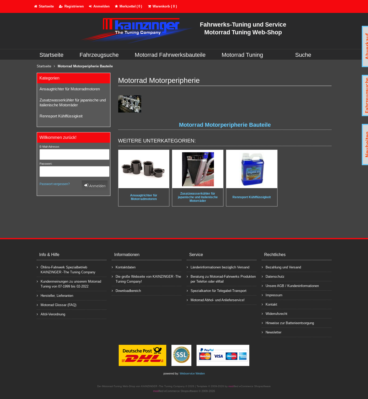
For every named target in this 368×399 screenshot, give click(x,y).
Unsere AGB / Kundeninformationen (290, 285)
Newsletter (271, 332)
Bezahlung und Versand (281, 267)
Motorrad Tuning (242, 55)
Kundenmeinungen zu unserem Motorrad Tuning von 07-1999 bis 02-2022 (69, 283)
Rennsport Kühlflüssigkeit (61, 116)
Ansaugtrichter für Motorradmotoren (70, 89)
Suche (303, 55)
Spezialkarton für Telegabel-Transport (216, 290)
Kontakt (269, 304)
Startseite (52, 55)
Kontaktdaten (124, 267)
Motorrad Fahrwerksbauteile (170, 55)
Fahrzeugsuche (99, 55)
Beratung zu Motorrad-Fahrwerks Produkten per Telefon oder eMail (221, 278)
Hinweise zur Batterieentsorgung (288, 323)
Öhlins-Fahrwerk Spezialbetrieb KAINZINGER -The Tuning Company (66, 269)
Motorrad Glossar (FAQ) (56, 304)
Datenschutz (273, 276)
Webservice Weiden (192, 373)
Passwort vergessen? (55, 184)
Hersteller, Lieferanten (55, 295)
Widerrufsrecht (274, 313)
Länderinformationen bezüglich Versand (218, 267)
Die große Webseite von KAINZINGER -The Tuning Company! (146, 278)
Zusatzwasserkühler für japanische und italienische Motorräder (73, 102)
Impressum (272, 295)
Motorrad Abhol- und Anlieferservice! (216, 300)
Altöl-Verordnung (51, 314)
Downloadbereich (126, 290)
